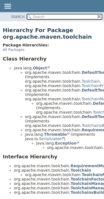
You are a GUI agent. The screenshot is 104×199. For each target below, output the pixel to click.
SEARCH (18, 17)
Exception (66, 143)
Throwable (55, 134)
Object (40, 68)
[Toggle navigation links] (7, 7)
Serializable (50, 139)
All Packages (13, 50)
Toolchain (91, 81)
